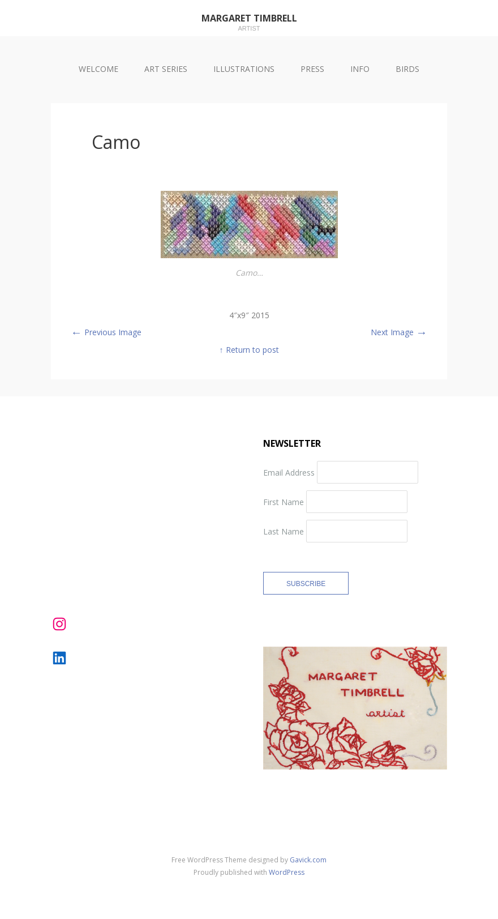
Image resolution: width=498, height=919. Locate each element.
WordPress (286, 872)
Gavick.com (308, 860)
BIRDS (407, 68)
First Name (283, 501)
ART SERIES (165, 68)
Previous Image (106, 332)
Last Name (283, 530)
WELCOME (98, 68)
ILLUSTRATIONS (243, 68)
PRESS (312, 68)
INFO (360, 68)
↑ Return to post (249, 349)
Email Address (289, 472)
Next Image (399, 332)
